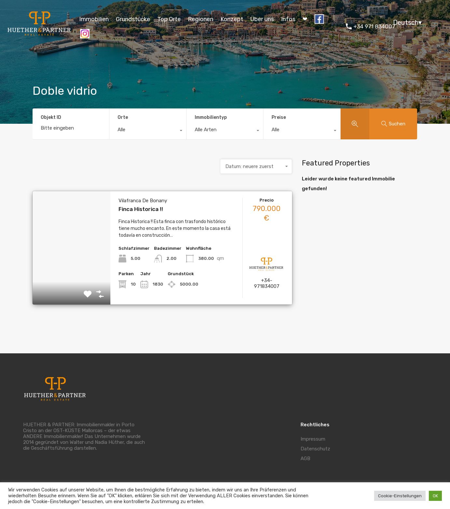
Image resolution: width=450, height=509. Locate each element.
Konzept (231, 19)
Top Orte (169, 19)
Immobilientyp (211, 117)
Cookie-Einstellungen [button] (400, 495)
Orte (123, 117)
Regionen (200, 19)
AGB (305, 458)
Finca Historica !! (141, 209)
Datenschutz (315, 449)
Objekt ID (51, 117)
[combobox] (147, 131)
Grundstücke (133, 19)
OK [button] (435, 495)
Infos (288, 19)
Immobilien (94, 19)
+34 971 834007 (374, 26)
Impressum (313, 439)
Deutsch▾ (407, 22)
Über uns (262, 19)
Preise (279, 117)
